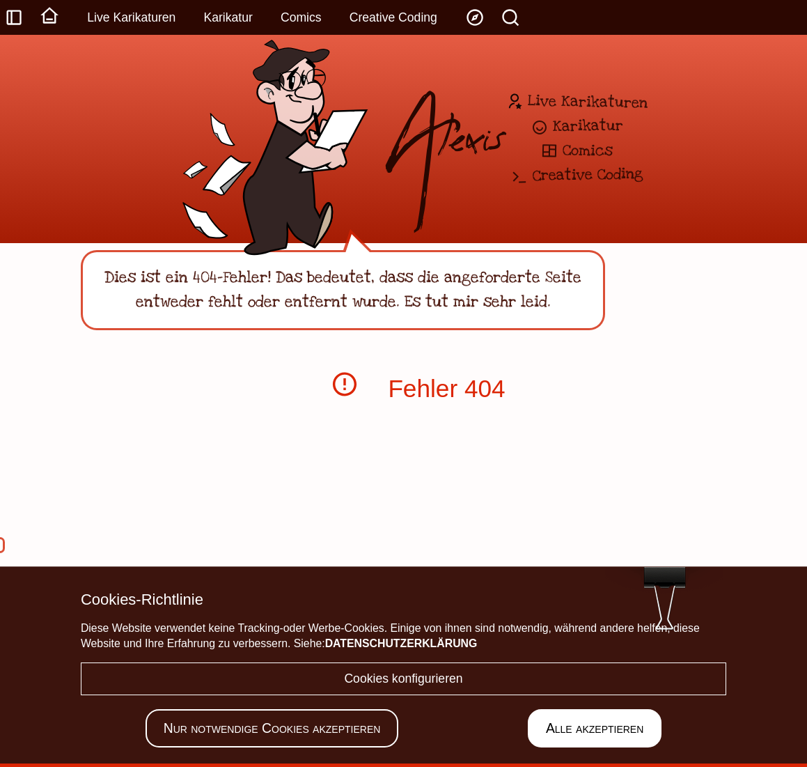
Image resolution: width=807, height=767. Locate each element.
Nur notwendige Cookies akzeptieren (272, 728)
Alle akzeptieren (594, 728)
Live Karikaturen (131, 17)
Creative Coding (393, 17)
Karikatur (227, 17)
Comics (301, 17)
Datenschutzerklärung (401, 643)
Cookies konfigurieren (403, 678)
